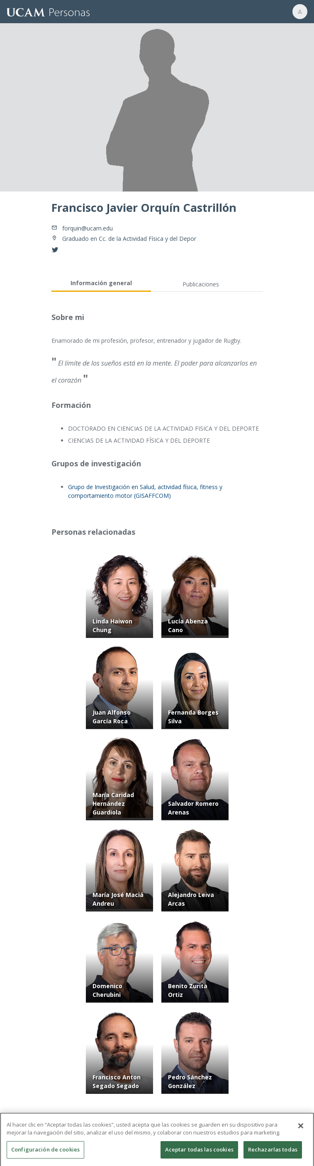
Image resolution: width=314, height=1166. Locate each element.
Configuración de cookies (45, 1152)
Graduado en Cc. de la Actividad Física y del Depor (129, 238)
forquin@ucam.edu (87, 228)
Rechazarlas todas (272, 1152)
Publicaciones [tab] (201, 284)
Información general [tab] (101, 283)
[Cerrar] (301, 1129)
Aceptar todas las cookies (199, 1152)
